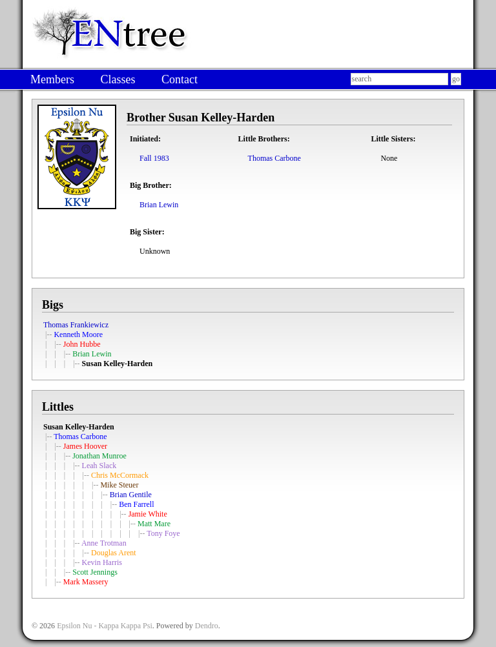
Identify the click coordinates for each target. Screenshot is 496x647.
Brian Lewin (159, 204)
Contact (179, 79)
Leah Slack (99, 465)
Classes (117, 79)
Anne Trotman (104, 543)
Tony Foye (163, 533)
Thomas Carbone (274, 158)
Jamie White (148, 514)
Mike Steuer (119, 484)
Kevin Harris (102, 562)
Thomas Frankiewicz (75, 324)
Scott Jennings (95, 572)
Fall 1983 (154, 158)
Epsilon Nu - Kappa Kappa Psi (104, 625)
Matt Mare (154, 523)
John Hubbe (82, 344)
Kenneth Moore (78, 334)
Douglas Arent (113, 552)
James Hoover (85, 446)
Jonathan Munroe (99, 455)
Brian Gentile (131, 494)
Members (52, 79)
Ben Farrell (136, 504)
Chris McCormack (120, 475)
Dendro (206, 625)
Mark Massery (85, 581)
